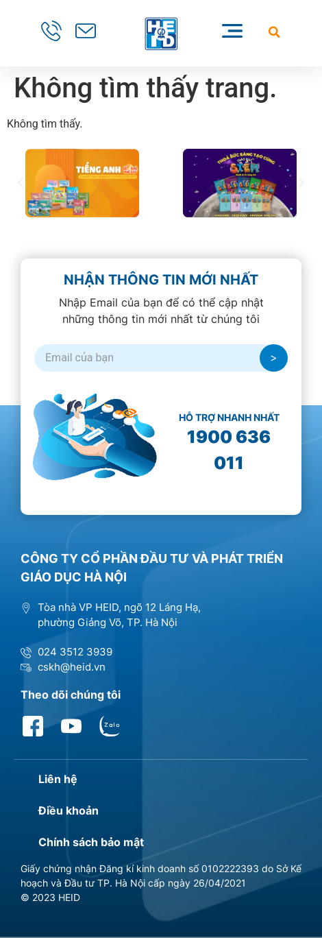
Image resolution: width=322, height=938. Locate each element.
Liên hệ (57, 779)
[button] (274, 32)
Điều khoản (68, 810)
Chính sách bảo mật (91, 842)
